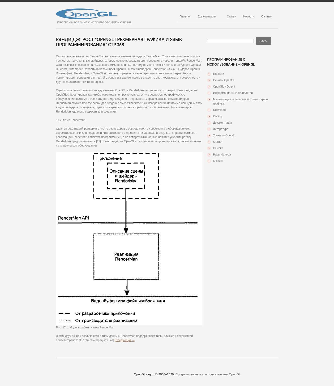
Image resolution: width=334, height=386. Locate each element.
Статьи (231, 16)
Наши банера (222, 154)
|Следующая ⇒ (125, 340)
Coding (217, 116)
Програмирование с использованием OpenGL (208, 374)
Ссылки (218, 148)
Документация (207, 16)
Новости (248, 16)
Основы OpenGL (224, 80)
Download (219, 110)
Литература (220, 129)
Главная (185, 16)
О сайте (266, 16)
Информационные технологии (233, 93)
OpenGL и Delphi (224, 86)
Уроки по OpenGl (224, 135)
